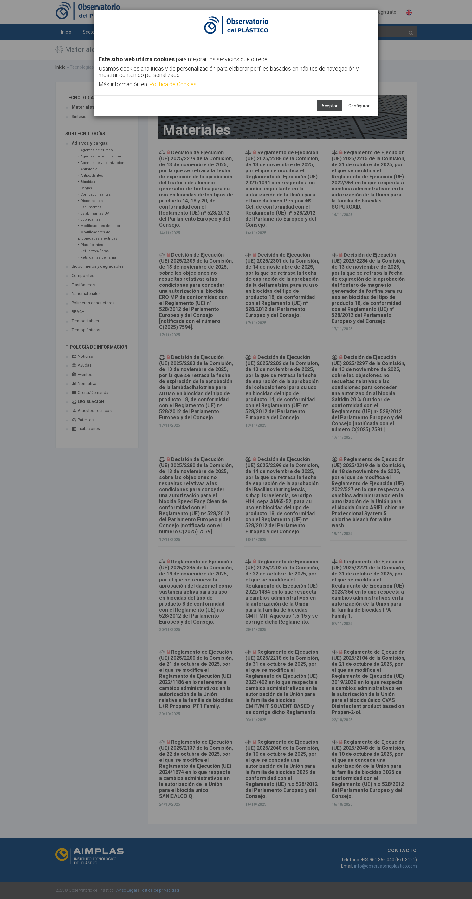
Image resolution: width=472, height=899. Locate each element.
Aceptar (329, 105)
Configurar (359, 105)
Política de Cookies (173, 84)
